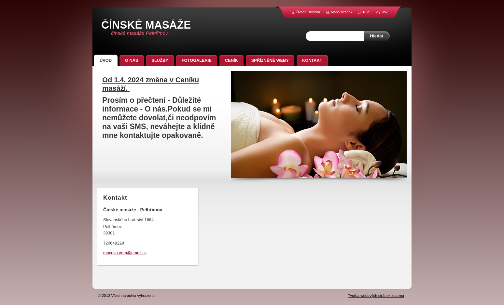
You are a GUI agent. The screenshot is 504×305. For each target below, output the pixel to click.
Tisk (384, 12)
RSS (366, 12)
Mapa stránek (341, 12)
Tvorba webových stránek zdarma (376, 296)
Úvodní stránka (308, 12)
